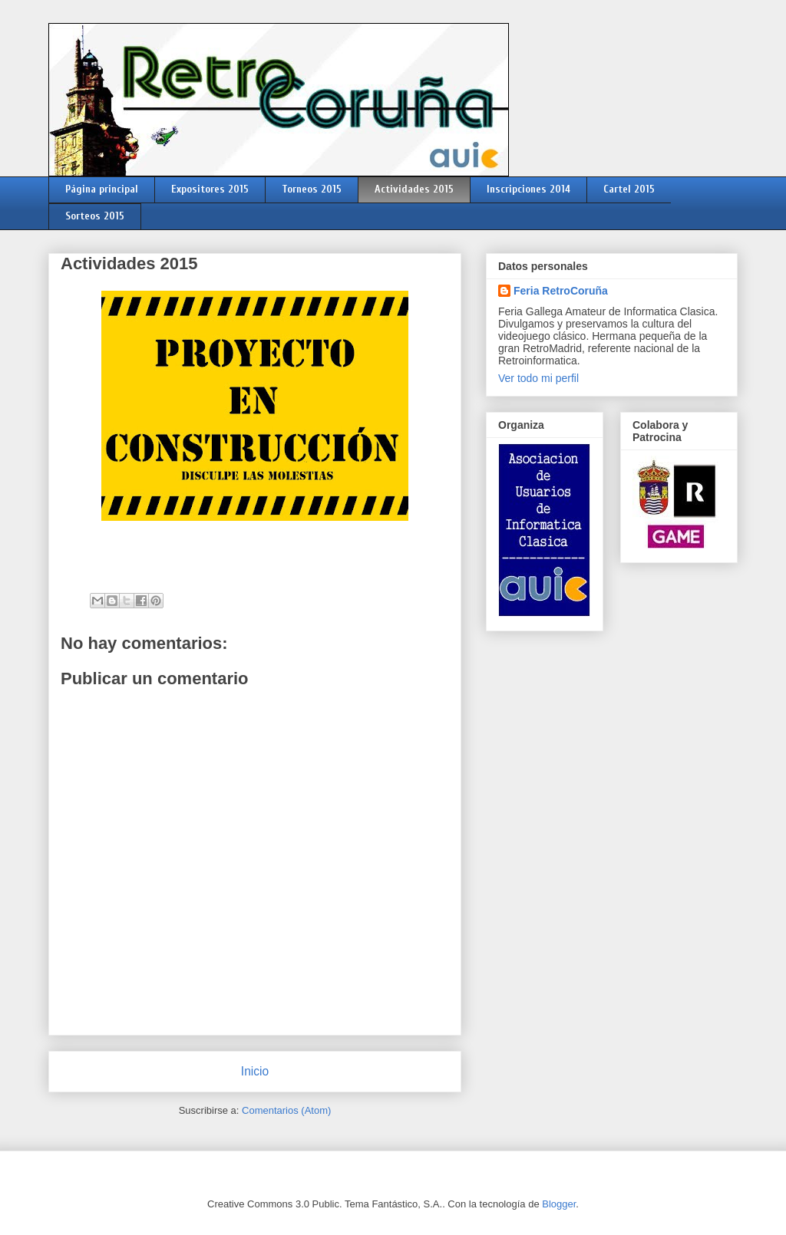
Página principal (101, 189)
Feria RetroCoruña (561, 291)
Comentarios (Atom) (286, 1110)
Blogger (559, 1204)
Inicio (255, 1071)
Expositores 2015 (210, 189)
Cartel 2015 (629, 189)
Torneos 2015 (312, 189)
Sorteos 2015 (94, 215)
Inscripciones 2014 (528, 189)
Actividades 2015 (414, 189)
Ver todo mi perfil (538, 378)
